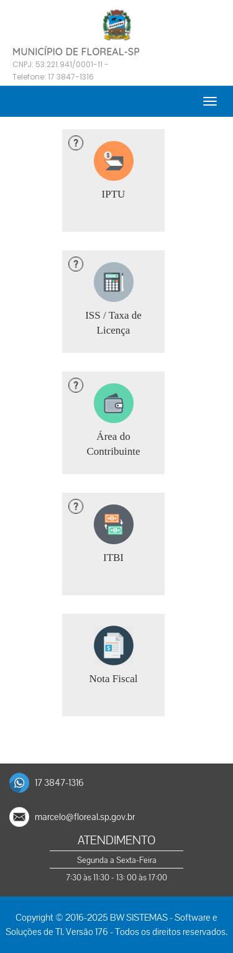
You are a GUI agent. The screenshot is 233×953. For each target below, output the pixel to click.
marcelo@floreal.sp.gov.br (85, 817)
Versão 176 (87, 932)
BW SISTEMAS (139, 917)
